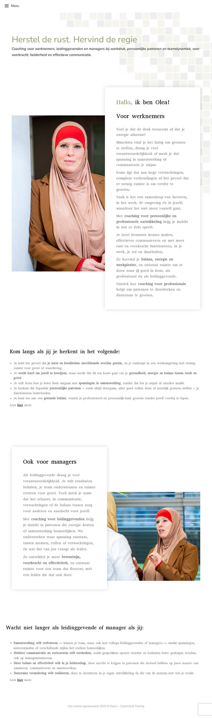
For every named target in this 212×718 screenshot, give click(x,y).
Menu (11, 6)
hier (20, 405)
